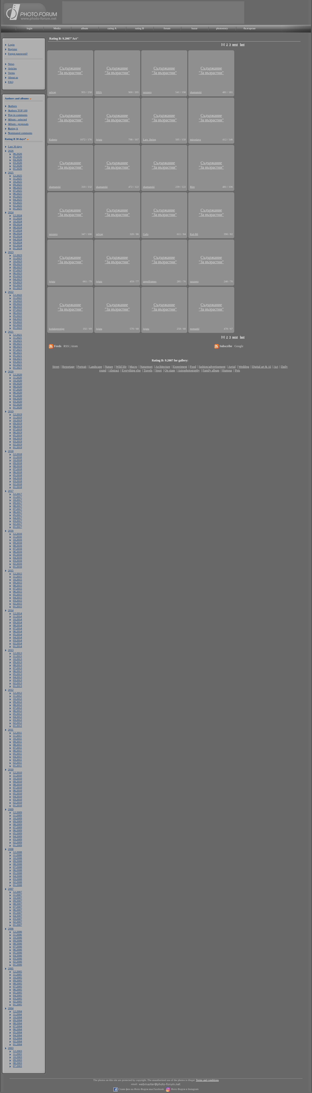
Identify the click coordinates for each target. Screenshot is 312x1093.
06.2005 (17, 989)
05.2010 (17, 793)
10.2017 (17, 499)
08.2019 (17, 426)
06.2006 (17, 949)
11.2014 (17, 616)
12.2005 (17, 971)
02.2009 (17, 842)
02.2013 (17, 683)
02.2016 (17, 563)
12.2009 (17, 812)
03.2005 (17, 998)
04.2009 (17, 836)
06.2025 (17, 193)
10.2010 (17, 778)
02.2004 (17, 1041)
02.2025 (17, 205)
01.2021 (17, 367)
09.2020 (17, 383)
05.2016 (17, 554)
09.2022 (17, 303)
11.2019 (17, 417)
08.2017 (17, 505)
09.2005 (17, 980)
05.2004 (17, 1032)
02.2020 (17, 404)
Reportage (68, 366)
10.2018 (17, 460)
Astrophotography (189, 370)
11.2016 (17, 536)
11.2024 (17, 218)
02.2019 (17, 444)
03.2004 (17, 1038)
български (250, 28)
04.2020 (17, 398)
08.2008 (17, 863)
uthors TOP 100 (17, 110)
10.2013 (17, 659)
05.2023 (17, 276)
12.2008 (17, 851)
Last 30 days (15, 146)
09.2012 (17, 701)
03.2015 (17, 600)
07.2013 (17, 668)
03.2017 (17, 520)
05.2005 (17, 992)
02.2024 (17, 245)
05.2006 (17, 952)
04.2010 (17, 796)
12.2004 (17, 1011)
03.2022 (17, 321)
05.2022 (17, 315)
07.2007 (17, 906)
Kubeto (53, 139)
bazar (195, 28)
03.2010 (17, 799)
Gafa (145, 234)
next (235, 44)
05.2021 (17, 355)
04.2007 (17, 915)
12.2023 (17, 255)
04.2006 (17, 955)
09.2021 (17, 343)
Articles (12, 68)
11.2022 (17, 297)
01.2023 (17, 288)
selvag (52, 92)
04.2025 (17, 199)
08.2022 (17, 306)
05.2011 (17, 753)
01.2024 (17, 248)
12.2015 (17, 573)
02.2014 (17, 643)
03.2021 (17, 361)
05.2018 (17, 475)
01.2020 (17, 407)
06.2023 (17, 273)
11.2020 (17, 377)
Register (12, 49)
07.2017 (17, 508)
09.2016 (17, 542)
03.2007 (17, 918)
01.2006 (17, 964)
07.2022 (17, 309)
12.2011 (17, 732)
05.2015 (17, 594)
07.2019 (17, 429)
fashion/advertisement (212, 366)
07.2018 (17, 469)
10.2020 (17, 380)
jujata (99, 139)
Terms (11, 72)
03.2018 (17, 481)
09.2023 (17, 264)
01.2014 (17, 646)
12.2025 (17, 175)
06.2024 (17, 233)
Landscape (95, 366)
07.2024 (17, 230)
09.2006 (17, 940)
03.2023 (17, 282)
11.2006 (17, 934)
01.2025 (17, 208)
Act (276, 366)
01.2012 (17, 725)
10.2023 (17, 261)
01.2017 (17, 526)
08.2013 (17, 665)
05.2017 (17, 514)
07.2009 (17, 827)
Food (193, 366)
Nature (109, 366)
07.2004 (17, 1026)
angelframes (149, 281)
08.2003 (17, 1062)
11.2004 (17, 1014)
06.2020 (17, 392)
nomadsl (194, 328)
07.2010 (17, 787)
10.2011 (17, 738)
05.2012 (17, 713)
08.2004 (17, 1023)
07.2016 (17, 548)
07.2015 (17, 588)
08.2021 (17, 346)
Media (57, 28)
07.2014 (17, 628)
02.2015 (17, 603)
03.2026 (17, 162)
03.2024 (17, 242)
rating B (139, 28)
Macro (133, 366)
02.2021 (17, 364)
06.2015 (17, 591)
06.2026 (17, 153)
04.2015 (17, 597)
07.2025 (17, 190)
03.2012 (17, 719)
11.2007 (17, 894)
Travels (148, 370)
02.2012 (17, 722)
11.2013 (17, 656)
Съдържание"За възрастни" (70, 70)
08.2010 (17, 784)
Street (55, 366)
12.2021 (17, 334)
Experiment (180, 366)
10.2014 (17, 619)
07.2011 (17, 747)
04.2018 (17, 478)
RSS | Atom (71, 346)
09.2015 (17, 582)
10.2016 (17, 539)
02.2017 (17, 523)
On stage (169, 370)
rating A (112, 28)
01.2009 (17, 845)
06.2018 (17, 472)
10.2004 (17, 1017)
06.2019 (17, 432)
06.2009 (17, 830)
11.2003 (17, 1053)
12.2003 (17, 1050)
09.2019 (17, 423)
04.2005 (17, 995)
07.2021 (17, 349)
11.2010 (17, 775)
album (84, 28)
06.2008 (17, 869)
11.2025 (17, 178)
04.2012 (17, 716)
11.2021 (17, 337)
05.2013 (17, 674)
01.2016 (17, 566)
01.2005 (17, 1004)
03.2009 (17, 839)
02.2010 (17, 802)
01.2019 (17, 447)
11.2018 (17, 457)
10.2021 (17, 340)
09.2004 (17, 1020)
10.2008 (17, 857)
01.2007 (17, 924)
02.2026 (17, 165)
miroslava (195, 139)
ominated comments (20, 132)
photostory (222, 28)
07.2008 (17, 866)
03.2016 (17, 560)
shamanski (196, 92)
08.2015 (17, 585)
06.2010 (17, 790)
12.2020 (17, 374)
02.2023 (17, 285)
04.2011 (17, 756)
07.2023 (17, 270)
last (242, 44)
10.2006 (17, 937)
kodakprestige (56, 328)
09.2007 (17, 900)
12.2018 (17, 454)
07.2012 (17, 707)
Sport (158, 370)
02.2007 (17, 921)
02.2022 (17, 324)
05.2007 (17, 912)
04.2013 (17, 677)
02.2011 (17, 762)
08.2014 (17, 625)
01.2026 (17, 168)
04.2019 (17, 438)
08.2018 (17, 466)
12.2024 (17, 215)
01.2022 (17, 327)
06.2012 (17, 710)
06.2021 (17, 352)
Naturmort (146, 366)
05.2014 (17, 634)
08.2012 (17, 704)
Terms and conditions (207, 1080)
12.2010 (17, 772)
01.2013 (17, 686)
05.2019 (17, 435)
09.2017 (17, 502)
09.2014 (17, 622)
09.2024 (17, 224)
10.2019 (17, 420)
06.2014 (17, 631)
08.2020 (17, 386)
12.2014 (17, 613)
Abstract (114, 370)
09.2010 (17, 781)
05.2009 (17, 833)
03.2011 (17, 759)
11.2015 (17, 576)
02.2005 (17, 1001)
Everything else (131, 370)
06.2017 (17, 511)
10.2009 (17, 818)
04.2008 (17, 876)
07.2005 (17, 986)
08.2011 (17, 744)
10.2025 (17, 181)
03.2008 (17, 879)
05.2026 (17, 156)
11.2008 (17, 854)
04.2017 (17, 517)
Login (11, 44)
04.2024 (17, 239)
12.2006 (17, 931)
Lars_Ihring (149, 139)
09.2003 (17, 1059)
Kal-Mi (194, 234)
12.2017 (17, 493)
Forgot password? (18, 53)
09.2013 (17, 662)
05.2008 (17, 873)
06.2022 (17, 312)
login (29, 28)
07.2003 (17, 1065)
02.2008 (17, 882)
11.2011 (17, 735)
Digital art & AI (261, 366)
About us (13, 77)
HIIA (99, 92)
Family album (210, 370)
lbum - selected (17, 119)
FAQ (10, 81)
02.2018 (17, 484)
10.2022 (17, 300)
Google (238, 346)
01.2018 (17, 487)
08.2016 (17, 545)
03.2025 (17, 202)
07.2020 (17, 389)
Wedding (243, 366)
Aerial (232, 366)
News (11, 63)
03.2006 (17, 958)
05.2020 (17, 395)
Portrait (82, 366)
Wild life (121, 366)
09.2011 (17, 741)
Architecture (162, 366)
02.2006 (17, 961)
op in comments (18, 114)
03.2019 (17, 441)
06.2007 (17, 909)
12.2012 (17, 692)
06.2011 (17, 750)
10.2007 (17, 897)
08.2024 (17, 227)
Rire (192, 186)
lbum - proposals (18, 123)
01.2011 (17, 765)
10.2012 (17, 698)
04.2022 (17, 318)
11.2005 (17, 974)
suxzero (147, 92)
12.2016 (17, 533)
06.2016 (17, 551)
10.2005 (17, 977)
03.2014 (17, 640)
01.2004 (17, 1044)
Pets (237, 370)
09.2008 (17, 860)
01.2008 (17, 885)
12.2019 (17, 414)
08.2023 (17, 267)
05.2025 (17, 196)
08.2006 (17, 943)
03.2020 (17, 401)
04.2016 (17, 557)
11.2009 (17, 815)
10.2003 (17, 1056)
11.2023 (17, 258)
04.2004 (17, 1035)
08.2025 (17, 187)
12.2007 (17, 891)
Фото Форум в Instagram (184, 1089)
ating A (13, 128)
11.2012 (17, 695)
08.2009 (17, 824)
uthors (12, 105)
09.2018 (17, 463)
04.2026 (17, 159)
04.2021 (17, 358)
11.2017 (17, 496)
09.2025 (17, 184)
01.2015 (17, 606)
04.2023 (17, 279)
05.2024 (17, 236)
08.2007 (17, 903)
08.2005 (17, 983)
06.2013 (17, 671)
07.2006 (17, 946)
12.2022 (17, 294)
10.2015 (17, 579)
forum (167, 28)
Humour (227, 370)
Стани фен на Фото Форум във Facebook (141, 1089)
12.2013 (17, 652)
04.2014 (17, 637)
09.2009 (17, 821)
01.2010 (17, 805)
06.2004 (17, 1029)
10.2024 (17, 221)
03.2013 (17, 680)
